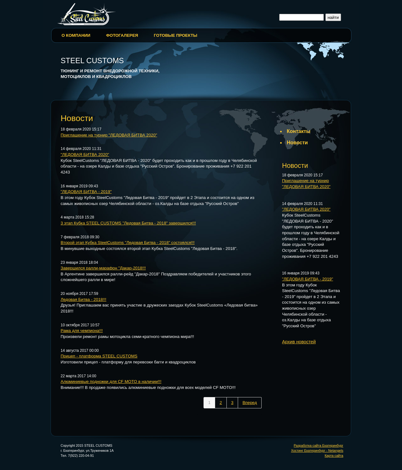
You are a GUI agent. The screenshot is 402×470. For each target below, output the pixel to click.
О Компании (76, 35)
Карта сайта (334, 455)
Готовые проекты (175, 35)
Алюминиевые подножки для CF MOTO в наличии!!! (111, 381)
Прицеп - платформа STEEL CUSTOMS (99, 356)
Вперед (249, 402)
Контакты (298, 131)
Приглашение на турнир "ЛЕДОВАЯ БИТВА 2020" (109, 135)
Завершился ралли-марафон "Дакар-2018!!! (103, 268)
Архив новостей (299, 341)
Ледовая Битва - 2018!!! (83, 299)
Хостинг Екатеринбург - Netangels (317, 450)
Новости (297, 142)
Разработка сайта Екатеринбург (318, 445)
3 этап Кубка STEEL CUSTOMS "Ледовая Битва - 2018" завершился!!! (128, 223)
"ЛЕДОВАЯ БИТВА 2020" (85, 154)
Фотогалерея (122, 35)
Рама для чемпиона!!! (82, 330)
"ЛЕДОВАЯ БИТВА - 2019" (86, 191)
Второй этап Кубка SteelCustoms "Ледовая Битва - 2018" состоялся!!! (128, 242)
